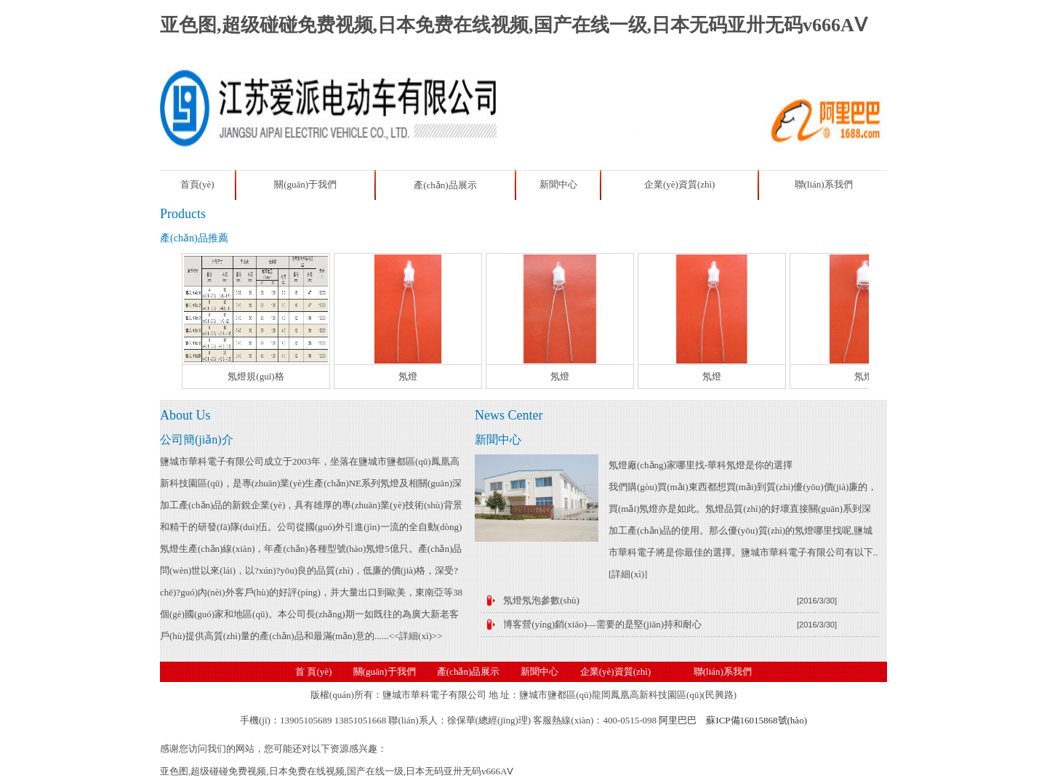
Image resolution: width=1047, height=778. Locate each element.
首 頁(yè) (313, 671)
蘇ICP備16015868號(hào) (756, 720)
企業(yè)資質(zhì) (679, 184)
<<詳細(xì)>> (415, 635)
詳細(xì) (627, 574)
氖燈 (407, 376)
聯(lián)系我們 (824, 184)
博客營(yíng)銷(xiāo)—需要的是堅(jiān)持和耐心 (602, 624)
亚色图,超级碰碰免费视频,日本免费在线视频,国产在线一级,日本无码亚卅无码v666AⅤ (513, 25)
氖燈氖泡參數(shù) (541, 600)
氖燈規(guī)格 (256, 376)
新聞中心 (558, 184)
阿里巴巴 (678, 720)
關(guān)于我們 (305, 184)
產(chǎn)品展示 (445, 185)
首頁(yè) (197, 184)
